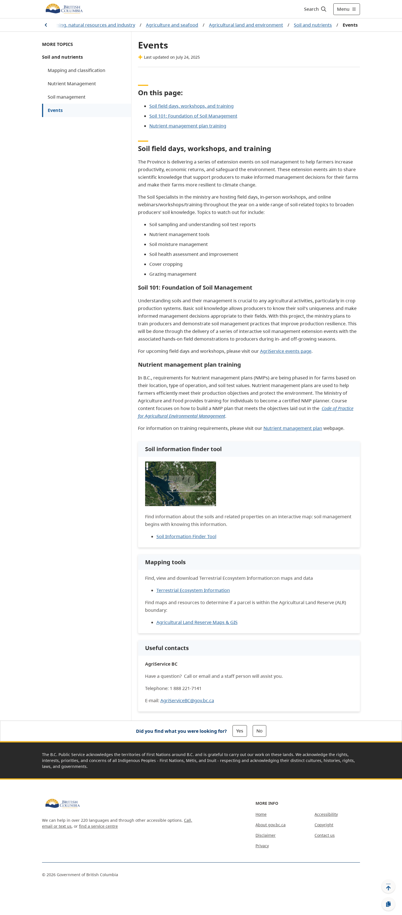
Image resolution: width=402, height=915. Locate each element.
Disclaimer (266, 835)
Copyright (324, 824)
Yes (239, 731)
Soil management (66, 97)
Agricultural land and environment (246, 25)
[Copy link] (388, 904)
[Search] (315, 9)
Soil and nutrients (313, 25)
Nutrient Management (72, 83)
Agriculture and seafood (172, 25)
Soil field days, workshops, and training (191, 106)
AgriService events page (285, 351)
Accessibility (326, 814)
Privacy (262, 845)
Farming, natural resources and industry (91, 25)
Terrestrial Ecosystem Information (193, 590)
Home (261, 814)
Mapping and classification (76, 70)
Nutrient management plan (292, 428)
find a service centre (98, 826)
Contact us (325, 835)
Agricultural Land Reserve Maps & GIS (197, 622)
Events (55, 110)
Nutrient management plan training (187, 126)
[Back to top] (388, 886)
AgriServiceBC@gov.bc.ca (187, 700)
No (259, 731)
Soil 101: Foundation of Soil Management (193, 116)
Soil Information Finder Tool (186, 536)
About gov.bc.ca (271, 824)
